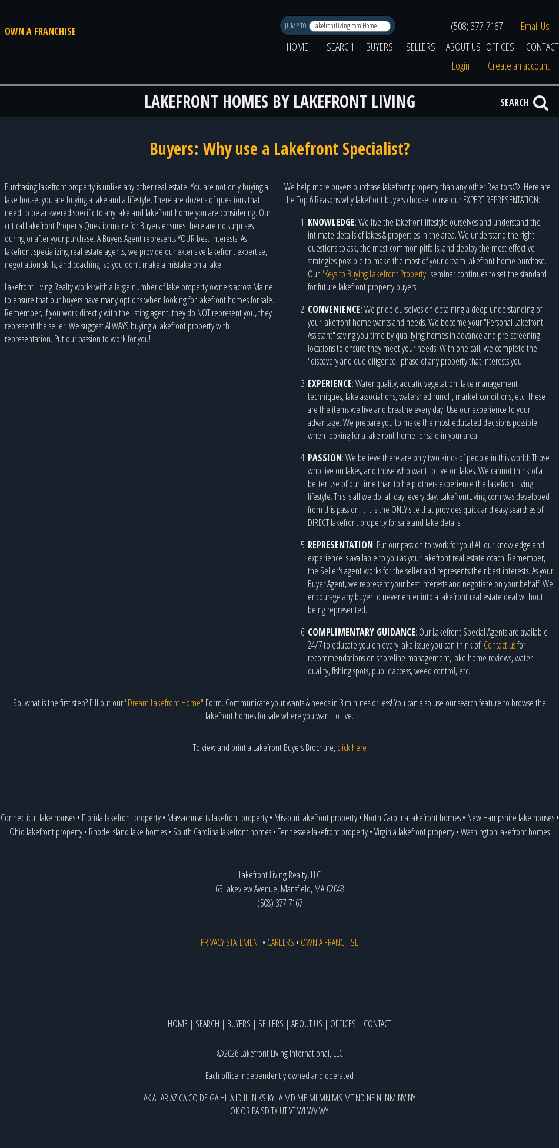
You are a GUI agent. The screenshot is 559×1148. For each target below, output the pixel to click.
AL (155, 1097)
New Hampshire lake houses (510, 817)
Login (461, 65)
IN (253, 1097)
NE (371, 1097)
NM (390, 1097)
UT (283, 1110)
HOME (297, 46)
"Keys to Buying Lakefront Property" (375, 273)
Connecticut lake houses (38, 817)
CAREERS (280, 942)
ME (302, 1097)
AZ (173, 1097)
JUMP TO (296, 26)
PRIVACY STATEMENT (231, 942)
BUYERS (379, 46)
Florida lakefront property (121, 817)
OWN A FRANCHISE (40, 31)
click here (352, 747)
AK (147, 1097)
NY (411, 1097)
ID (238, 1097)
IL (246, 1097)
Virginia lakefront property (414, 831)
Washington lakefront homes (505, 831)
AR (164, 1097)
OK (234, 1110)
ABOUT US (463, 46)
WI (301, 1110)
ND (360, 1097)
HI (223, 1097)
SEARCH (340, 46)
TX (274, 1110)
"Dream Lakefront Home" (164, 702)
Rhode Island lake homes (128, 831)
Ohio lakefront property (45, 831)
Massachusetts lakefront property (217, 817)
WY (323, 1110)
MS (337, 1097)
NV (402, 1097)
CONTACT (377, 1023)
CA (183, 1097)
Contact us (499, 644)
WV (312, 1110)
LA (279, 1097)
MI (313, 1097)
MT (349, 1097)
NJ (380, 1097)
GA (213, 1097)
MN (324, 1097)
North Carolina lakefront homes (412, 817)
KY (271, 1097)
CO (193, 1097)
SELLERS (420, 46)
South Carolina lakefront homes (222, 831)
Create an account (519, 65)
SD (265, 1110)
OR (245, 1110)
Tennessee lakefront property (323, 831)
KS (262, 1097)
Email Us (535, 26)
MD (289, 1097)
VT (292, 1110)
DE (203, 1097)
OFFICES (500, 46)
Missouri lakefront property (315, 817)
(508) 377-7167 (477, 26)
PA (255, 1110)
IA (231, 1097)
